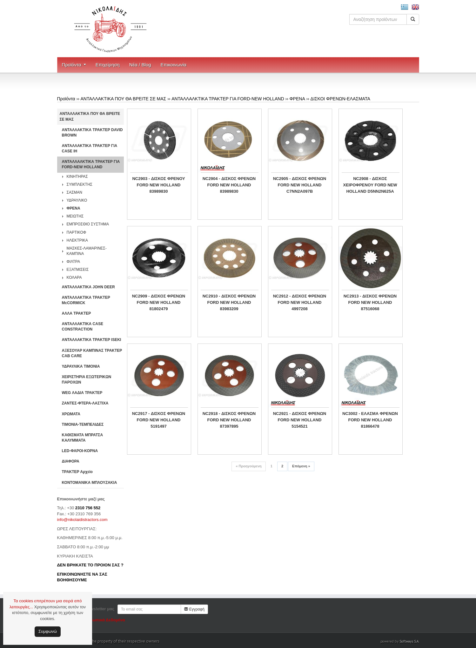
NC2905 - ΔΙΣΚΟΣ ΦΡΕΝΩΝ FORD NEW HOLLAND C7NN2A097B (299, 185)
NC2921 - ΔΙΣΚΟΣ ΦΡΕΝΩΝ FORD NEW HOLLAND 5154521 (299, 420)
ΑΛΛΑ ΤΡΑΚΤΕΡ (76, 313)
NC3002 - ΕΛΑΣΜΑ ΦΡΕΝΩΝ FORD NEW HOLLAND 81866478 (370, 420)
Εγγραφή (194, 609)
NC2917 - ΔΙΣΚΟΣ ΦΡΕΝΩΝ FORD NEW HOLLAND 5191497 (158, 420)
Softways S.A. (409, 641)
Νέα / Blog (140, 64)
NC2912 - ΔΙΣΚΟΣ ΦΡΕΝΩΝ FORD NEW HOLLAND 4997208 (299, 302)
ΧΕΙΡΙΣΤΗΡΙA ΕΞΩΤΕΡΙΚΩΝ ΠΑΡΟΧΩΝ (86, 379)
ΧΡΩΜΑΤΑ (71, 414)
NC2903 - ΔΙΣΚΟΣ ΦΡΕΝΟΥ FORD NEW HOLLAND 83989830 (158, 185)
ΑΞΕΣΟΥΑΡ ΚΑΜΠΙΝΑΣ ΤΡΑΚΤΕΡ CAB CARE (92, 353)
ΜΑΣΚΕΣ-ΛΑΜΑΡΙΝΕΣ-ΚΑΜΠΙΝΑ (87, 251)
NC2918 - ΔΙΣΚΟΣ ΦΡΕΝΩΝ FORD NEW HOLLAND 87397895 (229, 420)
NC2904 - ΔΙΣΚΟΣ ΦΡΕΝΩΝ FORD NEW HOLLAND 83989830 (229, 185)
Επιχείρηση (108, 64)
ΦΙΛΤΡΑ (73, 261)
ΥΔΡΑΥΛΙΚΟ (77, 200)
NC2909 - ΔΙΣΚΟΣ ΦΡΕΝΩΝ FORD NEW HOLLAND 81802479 (158, 302)
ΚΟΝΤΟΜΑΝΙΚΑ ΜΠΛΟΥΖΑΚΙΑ (89, 482)
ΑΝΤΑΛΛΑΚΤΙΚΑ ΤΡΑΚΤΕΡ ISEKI (91, 339)
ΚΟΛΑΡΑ (74, 277)
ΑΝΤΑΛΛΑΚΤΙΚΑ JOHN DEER (88, 287)
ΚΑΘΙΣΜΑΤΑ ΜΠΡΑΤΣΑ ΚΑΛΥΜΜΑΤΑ (82, 438)
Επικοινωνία (173, 64)
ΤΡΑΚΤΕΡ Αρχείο (77, 472)
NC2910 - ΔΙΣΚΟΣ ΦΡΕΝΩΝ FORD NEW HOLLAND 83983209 (229, 302)
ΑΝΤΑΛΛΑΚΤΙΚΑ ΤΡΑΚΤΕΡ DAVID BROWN (92, 132)
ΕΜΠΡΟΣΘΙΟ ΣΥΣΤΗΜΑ (88, 224)
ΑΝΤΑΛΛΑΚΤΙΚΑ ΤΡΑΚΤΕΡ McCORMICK (86, 300)
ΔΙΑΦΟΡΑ (70, 461)
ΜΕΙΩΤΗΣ (75, 216)
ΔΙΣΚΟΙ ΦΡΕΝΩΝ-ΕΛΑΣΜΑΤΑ (340, 98)
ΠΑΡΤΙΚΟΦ (76, 232)
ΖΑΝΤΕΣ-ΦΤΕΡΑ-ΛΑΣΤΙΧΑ (85, 403)
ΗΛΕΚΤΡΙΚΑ (77, 240)
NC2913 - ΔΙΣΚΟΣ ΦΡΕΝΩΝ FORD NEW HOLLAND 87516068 (370, 302)
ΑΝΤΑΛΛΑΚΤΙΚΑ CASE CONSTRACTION (82, 326)
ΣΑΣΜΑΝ (75, 192)
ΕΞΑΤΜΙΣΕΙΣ (78, 269)
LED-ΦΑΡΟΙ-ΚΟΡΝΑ (80, 451)
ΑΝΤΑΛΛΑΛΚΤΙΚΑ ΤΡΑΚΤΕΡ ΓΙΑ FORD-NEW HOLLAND (227, 98)
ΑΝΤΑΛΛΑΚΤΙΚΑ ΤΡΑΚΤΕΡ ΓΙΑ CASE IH (89, 148)
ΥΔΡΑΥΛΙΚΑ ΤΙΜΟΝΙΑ (81, 366)
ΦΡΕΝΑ (297, 98)
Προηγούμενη (248, 466)
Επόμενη (301, 466)
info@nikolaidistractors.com (82, 519)
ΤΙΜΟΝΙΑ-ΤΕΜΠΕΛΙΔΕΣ (83, 424)
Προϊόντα (71, 64)
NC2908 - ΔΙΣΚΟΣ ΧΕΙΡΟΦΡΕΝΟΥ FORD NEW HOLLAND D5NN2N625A (370, 185)
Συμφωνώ (47, 631)
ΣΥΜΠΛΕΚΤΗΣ (80, 184)
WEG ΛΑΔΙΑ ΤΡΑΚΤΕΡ (82, 393)
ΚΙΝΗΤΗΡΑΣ (77, 176)
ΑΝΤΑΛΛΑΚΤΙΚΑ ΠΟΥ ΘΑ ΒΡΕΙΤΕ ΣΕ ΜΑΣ (123, 98)
